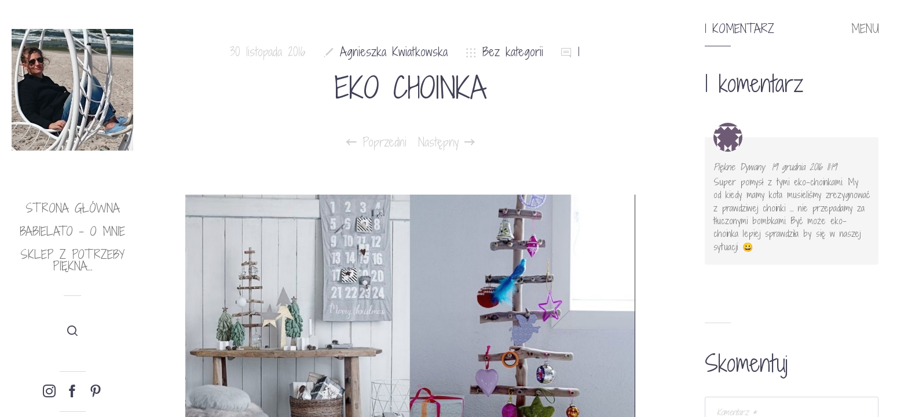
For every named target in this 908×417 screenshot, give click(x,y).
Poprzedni (376, 142)
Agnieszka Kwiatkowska (394, 51)
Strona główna (72, 208)
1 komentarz (739, 29)
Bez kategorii (512, 51)
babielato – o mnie (72, 231)
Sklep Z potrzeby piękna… (72, 260)
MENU (865, 29)
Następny (446, 142)
